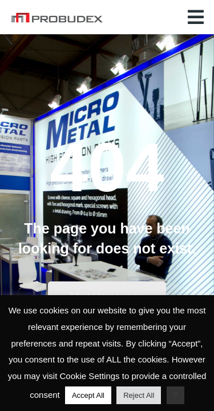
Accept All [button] (88, 395)
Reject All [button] (138, 395)
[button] (196, 17)
